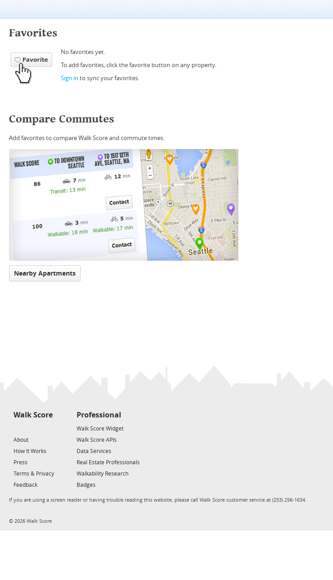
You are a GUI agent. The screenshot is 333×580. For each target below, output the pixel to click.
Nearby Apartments (45, 273)
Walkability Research (102, 474)
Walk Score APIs (97, 440)
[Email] (46, 428)
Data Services (94, 451)
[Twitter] (19, 428)
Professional (99, 415)
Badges (86, 485)
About (21, 440)
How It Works (30, 451)
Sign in (69, 78)
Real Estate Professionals (108, 462)
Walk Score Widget (100, 429)
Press (20, 462)
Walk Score (33, 415)
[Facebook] (32, 428)
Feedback (25, 485)
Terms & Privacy (34, 474)
